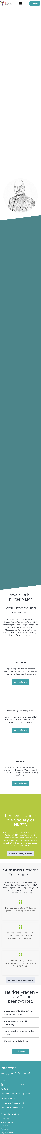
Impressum (24, 1128)
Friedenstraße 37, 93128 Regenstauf (16, 1071)
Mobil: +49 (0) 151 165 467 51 (12, 1085)
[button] (4, 1130)
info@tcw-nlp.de (8, 1076)
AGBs (32, 1128)
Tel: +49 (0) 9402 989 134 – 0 (12, 1081)
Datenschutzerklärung (21, 1131)
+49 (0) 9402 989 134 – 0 (15, 1050)
